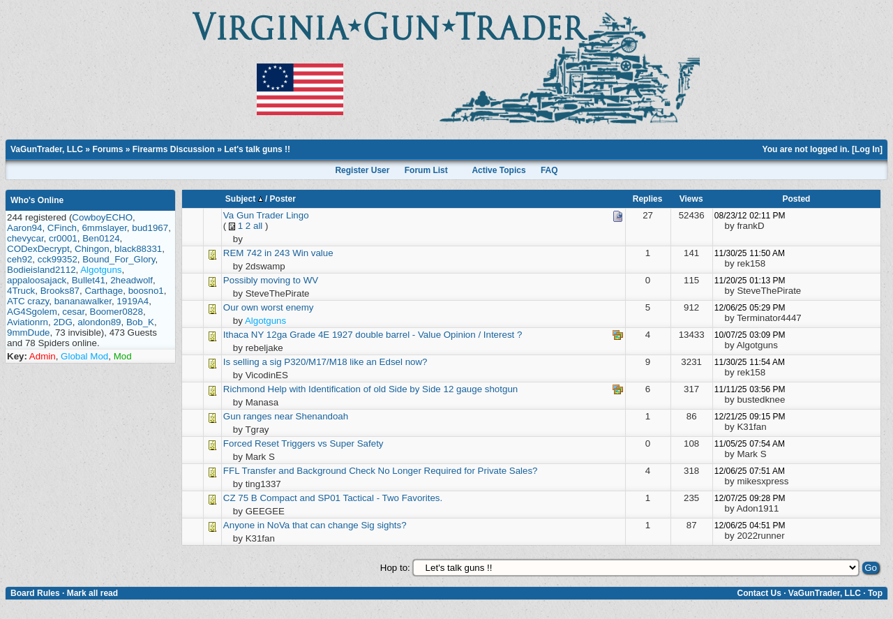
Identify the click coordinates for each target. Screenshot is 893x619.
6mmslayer (104, 228)
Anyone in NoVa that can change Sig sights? (315, 525)
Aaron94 (24, 228)
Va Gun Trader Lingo (266, 215)
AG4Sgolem (32, 311)
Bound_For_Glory (118, 259)
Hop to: (395, 567)
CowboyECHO (102, 217)
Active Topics (498, 170)
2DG (62, 322)
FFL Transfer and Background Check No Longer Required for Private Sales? (380, 470)
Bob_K (140, 322)
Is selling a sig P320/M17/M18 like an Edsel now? (325, 362)
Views (691, 199)
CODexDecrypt (38, 249)
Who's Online (36, 200)
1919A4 (133, 301)
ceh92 (19, 259)
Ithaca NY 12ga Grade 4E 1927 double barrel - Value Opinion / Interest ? (373, 334)
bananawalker (83, 301)
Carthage (103, 290)
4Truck (21, 290)
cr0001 (63, 238)
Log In (867, 149)
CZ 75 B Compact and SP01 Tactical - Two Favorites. (332, 498)
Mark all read (92, 593)
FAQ (549, 170)
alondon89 (99, 322)
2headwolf (131, 280)
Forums (107, 149)
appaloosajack (36, 280)
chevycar (25, 238)
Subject (244, 199)
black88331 (138, 249)
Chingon (92, 249)
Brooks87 (60, 290)
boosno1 (146, 290)
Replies (648, 199)
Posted (796, 199)
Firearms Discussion (174, 149)
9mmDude (28, 332)
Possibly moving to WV (270, 280)
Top (875, 593)
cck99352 (57, 259)
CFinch (62, 228)
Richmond (244, 389)
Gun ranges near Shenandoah (285, 416)
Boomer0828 (116, 311)
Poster (283, 199)
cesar (73, 311)
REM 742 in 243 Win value (278, 253)
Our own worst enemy (268, 307)
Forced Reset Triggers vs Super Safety (303, 443)
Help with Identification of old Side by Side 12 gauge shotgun (393, 389)
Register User (362, 170)
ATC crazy (28, 301)
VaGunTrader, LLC (46, 149)
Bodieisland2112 (41, 269)
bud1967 (150, 228)
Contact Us (759, 593)
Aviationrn (27, 322)
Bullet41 (88, 280)
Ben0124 (100, 238)
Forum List (426, 170)
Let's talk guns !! (257, 149)
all (257, 226)
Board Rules (35, 593)
